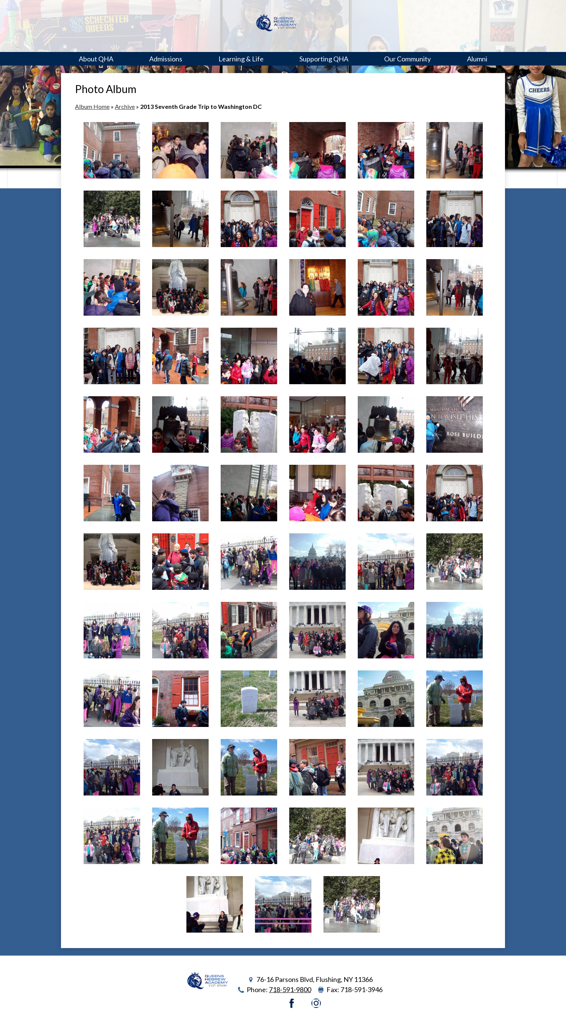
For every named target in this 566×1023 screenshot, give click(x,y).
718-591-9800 (290, 989)
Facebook (291, 1003)
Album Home (92, 106)
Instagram (316, 1003)
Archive (125, 106)
